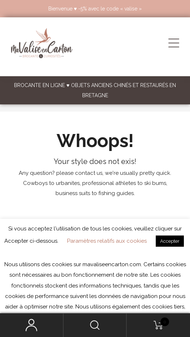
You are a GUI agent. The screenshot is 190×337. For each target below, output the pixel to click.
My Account (31, 325)
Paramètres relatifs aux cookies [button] (107, 241)
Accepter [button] (170, 241)
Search (95, 325)
